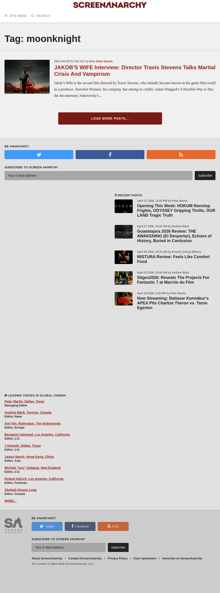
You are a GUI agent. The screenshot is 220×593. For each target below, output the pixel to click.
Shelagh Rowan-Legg (21, 490)
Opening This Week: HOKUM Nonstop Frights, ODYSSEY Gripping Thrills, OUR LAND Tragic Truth (176, 211)
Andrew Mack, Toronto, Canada (28, 412)
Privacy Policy (117, 558)
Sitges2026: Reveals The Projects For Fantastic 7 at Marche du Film (173, 280)
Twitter (47, 526)
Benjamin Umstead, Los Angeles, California (37, 434)
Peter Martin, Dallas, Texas (24, 401)
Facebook (80, 526)
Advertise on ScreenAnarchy (182, 558)
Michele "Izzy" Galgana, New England (33, 468)
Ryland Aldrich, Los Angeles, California (34, 479)
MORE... (11, 501)
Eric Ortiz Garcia (101, 61)
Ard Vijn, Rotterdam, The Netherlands (33, 423)
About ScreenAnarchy (47, 558)
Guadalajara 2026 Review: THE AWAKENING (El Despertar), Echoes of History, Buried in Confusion (174, 236)
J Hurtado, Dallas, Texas (23, 445)
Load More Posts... (110, 118)
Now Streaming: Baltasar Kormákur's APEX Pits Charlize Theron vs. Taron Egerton (173, 303)
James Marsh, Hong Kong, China (29, 457)
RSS (113, 526)
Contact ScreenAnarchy (85, 558)
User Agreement (145, 558)
